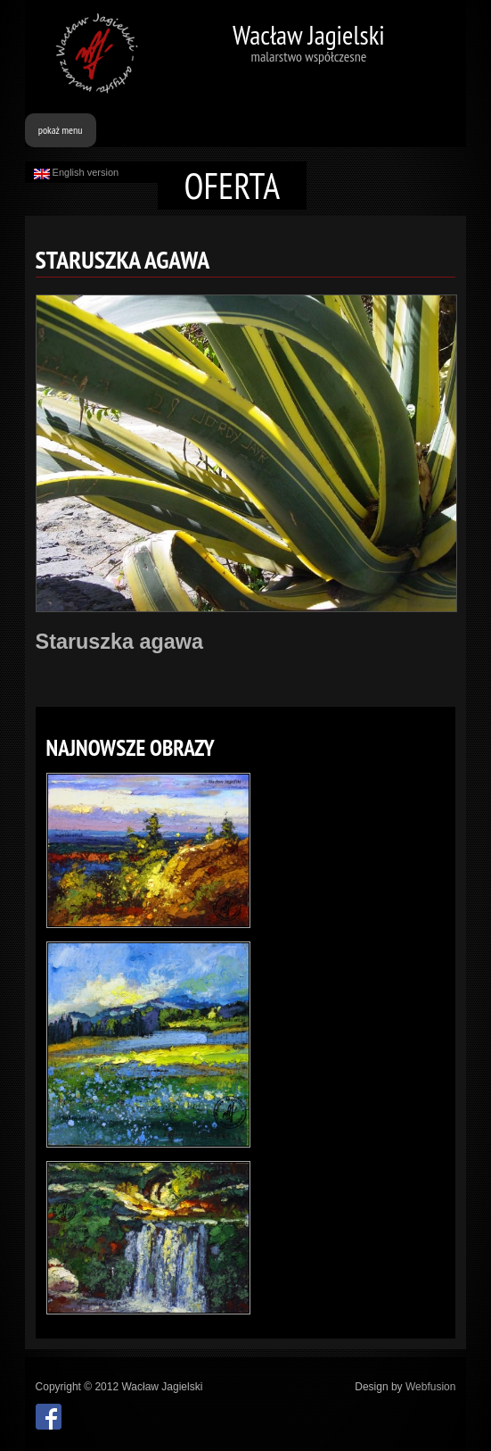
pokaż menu (60, 130)
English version (76, 173)
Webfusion (430, 1387)
